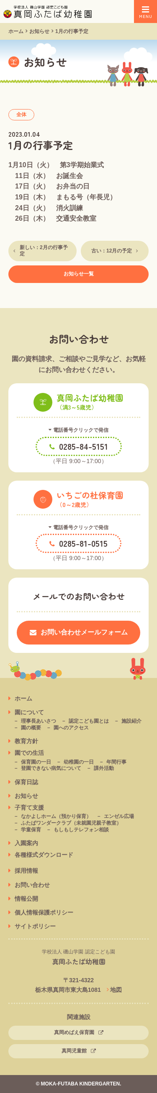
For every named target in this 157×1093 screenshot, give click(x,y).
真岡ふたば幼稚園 (79, 961)
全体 (21, 114)
